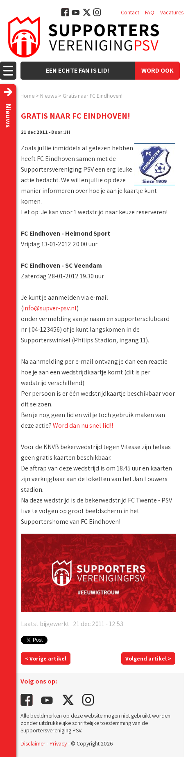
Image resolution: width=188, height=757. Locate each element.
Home (27, 95)
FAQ (149, 12)
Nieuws (48, 95)
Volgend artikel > (148, 658)
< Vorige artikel (45, 658)
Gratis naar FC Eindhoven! (92, 95)
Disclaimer (32, 743)
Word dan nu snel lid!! (83, 425)
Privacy (58, 743)
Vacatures (171, 12)
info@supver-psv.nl (50, 308)
